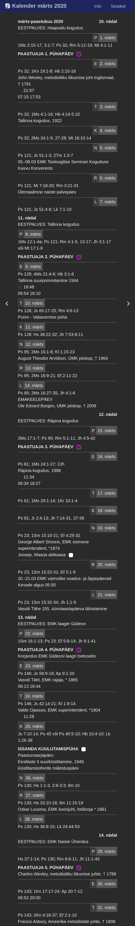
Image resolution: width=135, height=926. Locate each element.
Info (97, 6)
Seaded (118, 6)
